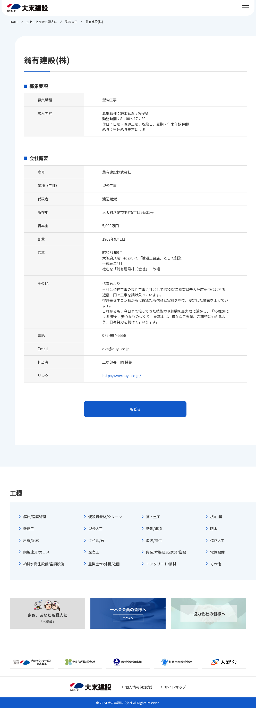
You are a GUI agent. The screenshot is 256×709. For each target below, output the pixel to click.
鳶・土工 (153, 517)
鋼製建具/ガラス (36, 553)
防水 (213, 529)
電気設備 (217, 553)
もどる (135, 409)
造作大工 (217, 541)
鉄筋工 (28, 529)
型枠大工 (95, 529)
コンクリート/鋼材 (161, 564)
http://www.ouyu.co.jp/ (121, 375)
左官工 (93, 553)
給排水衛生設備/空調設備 (43, 564)
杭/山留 (216, 517)
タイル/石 (96, 541)
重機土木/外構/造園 (104, 564)
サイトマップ (175, 687)
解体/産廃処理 (34, 517)
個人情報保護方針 (139, 687)
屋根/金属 (31, 541)
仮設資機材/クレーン (105, 517)
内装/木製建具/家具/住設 (166, 553)
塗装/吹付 (154, 541)
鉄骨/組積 (154, 529)
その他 (215, 564)
